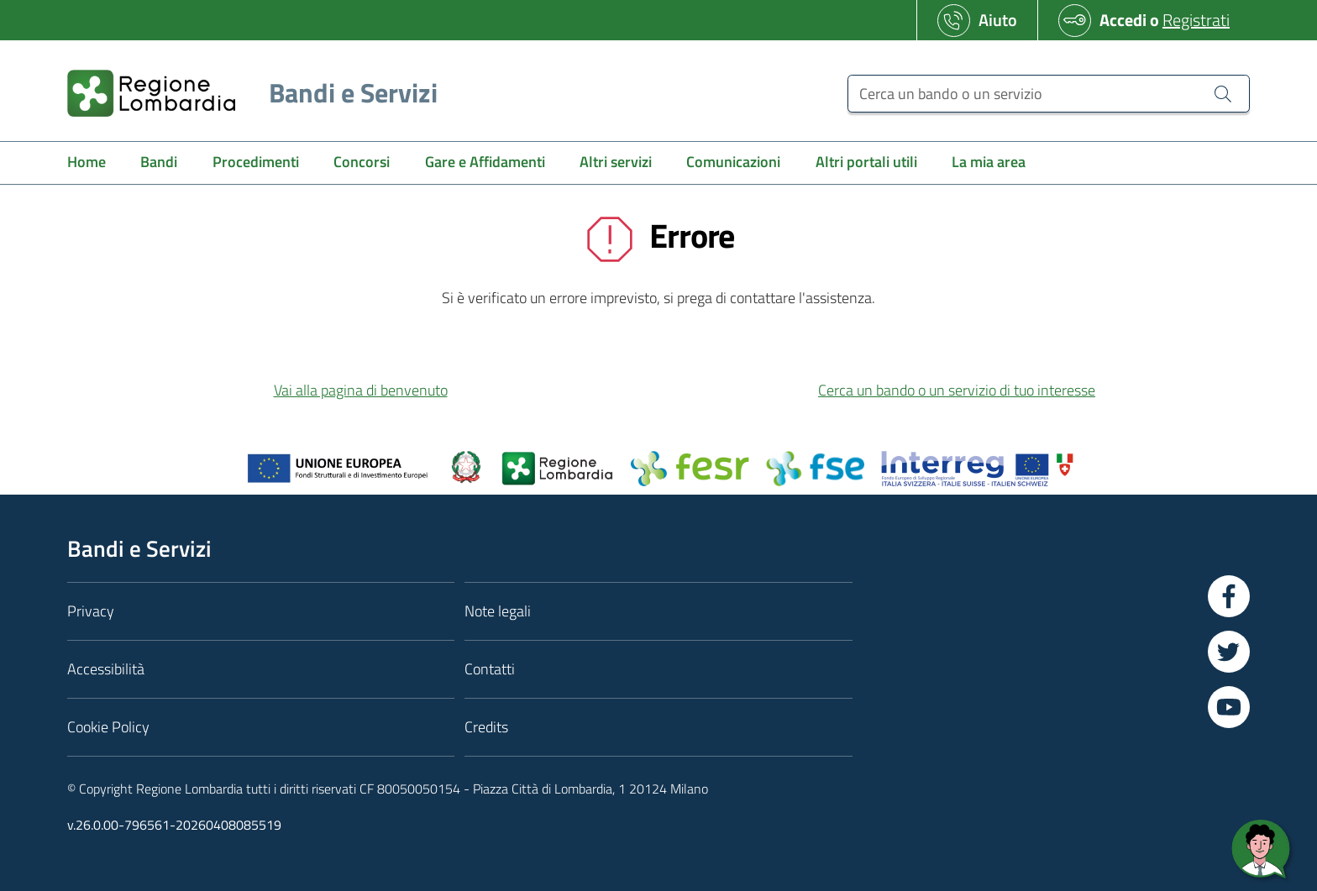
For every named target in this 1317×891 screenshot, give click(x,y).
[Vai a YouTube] (1229, 707)
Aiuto (998, 20)
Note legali (497, 611)
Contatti (489, 669)
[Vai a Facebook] (1229, 596)
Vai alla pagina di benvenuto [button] (361, 390)
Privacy (90, 611)
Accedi (1122, 20)
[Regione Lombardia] (245, 93)
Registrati (1196, 20)
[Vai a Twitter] (1229, 651)
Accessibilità (105, 669)
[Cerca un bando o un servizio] (1048, 94)
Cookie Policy (108, 726)
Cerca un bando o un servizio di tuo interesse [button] (956, 390)
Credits (486, 726)
